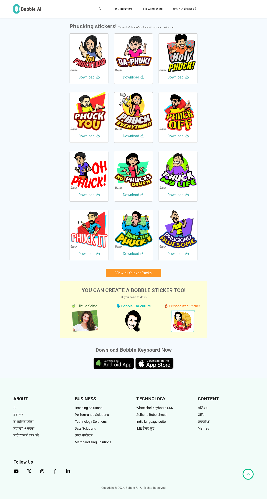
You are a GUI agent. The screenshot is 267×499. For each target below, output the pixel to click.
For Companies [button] (153, 9)
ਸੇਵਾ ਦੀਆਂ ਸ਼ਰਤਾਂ (23, 428)
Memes (203, 428)
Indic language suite (151, 421)
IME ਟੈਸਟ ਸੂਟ (145, 428)
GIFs (201, 415)
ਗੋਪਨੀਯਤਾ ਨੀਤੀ (23, 421)
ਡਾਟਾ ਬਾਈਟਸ (84, 435)
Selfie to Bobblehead (151, 415)
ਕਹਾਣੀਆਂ (204, 421)
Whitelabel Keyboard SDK (154, 408)
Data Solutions (85, 428)
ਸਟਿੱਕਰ (203, 408)
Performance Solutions (92, 415)
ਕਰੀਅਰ (18, 415)
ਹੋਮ (100, 9)
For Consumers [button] (123, 9)
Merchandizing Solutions (93, 442)
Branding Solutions (89, 408)
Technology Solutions (91, 421)
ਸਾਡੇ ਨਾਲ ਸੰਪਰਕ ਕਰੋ (185, 9)
